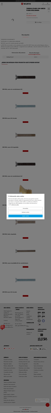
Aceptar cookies (25, 215)
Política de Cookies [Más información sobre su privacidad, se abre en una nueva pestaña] (15, 204)
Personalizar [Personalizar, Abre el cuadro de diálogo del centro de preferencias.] (25, 208)
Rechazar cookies (25, 212)
